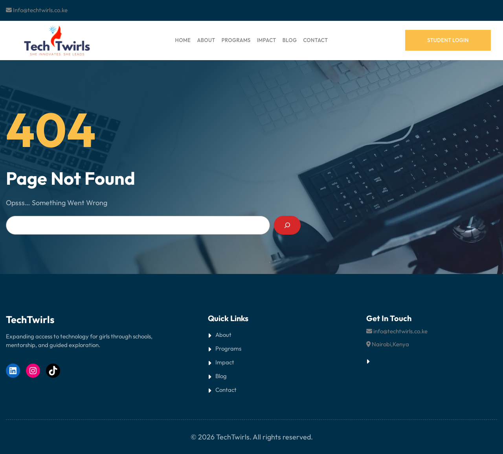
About (223, 334)
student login (448, 40)
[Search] (287, 225)
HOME (183, 40)
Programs (228, 348)
